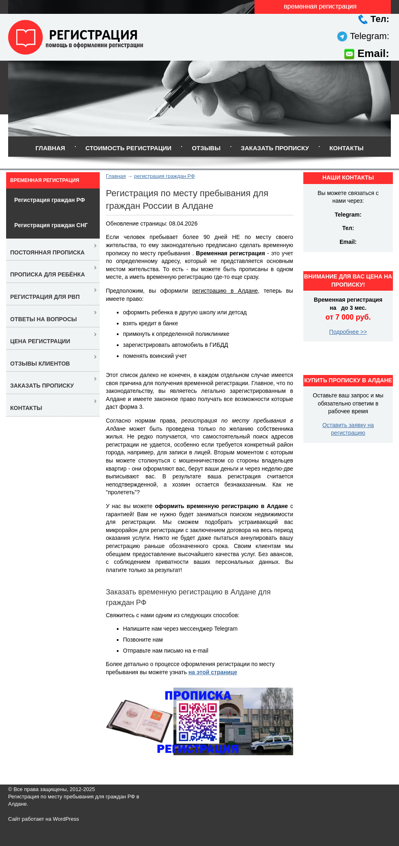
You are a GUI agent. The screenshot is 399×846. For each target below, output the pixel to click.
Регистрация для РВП (45, 297)
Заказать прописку (275, 148)
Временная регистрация (44, 180)
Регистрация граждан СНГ (51, 225)
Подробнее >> (348, 332)
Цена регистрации (40, 341)
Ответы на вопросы (43, 319)
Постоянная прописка (47, 252)
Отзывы (206, 148)
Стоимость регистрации (128, 148)
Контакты (346, 148)
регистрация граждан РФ (164, 176)
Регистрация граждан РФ (49, 200)
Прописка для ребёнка (47, 274)
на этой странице (213, 672)
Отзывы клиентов (40, 363)
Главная (50, 148)
